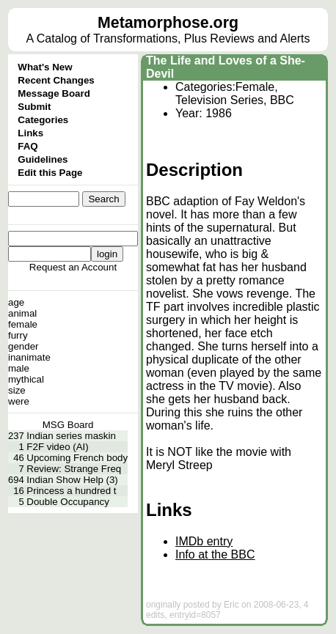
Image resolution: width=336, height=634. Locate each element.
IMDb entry (204, 541)
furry (18, 335)
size (17, 390)
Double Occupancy (67, 501)
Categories (43, 119)
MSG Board (68, 424)
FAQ (27, 146)
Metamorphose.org (168, 23)
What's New (45, 67)
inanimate (29, 357)
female (22, 324)
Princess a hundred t (71, 490)
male (18, 368)
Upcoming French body (77, 457)
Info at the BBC (215, 554)
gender (23, 346)
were (18, 401)
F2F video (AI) (57, 446)
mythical (26, 379)
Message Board (54, 93)
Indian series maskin (71, 435)
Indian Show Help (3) (71, 479)
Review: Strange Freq (73, 468)
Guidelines (42, 159)
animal (22, 313)
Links (30, 133)
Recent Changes (56, 80)
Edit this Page (50, 172)
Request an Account (73, 267)
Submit (34, 106)
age (16, 302)
